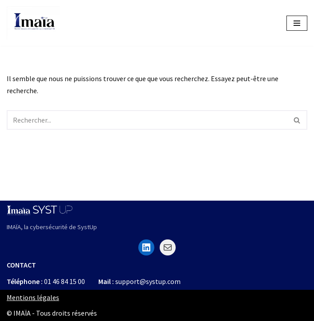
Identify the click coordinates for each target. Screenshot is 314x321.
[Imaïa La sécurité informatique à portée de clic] (33, 23)
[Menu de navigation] (296, 23)
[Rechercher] (147, 120)
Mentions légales (33, 297)
